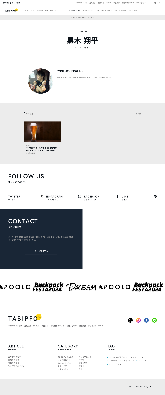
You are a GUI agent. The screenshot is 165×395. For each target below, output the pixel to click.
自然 (115, 10)
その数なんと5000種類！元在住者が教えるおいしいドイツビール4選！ (41, 149)
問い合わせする (41, 251)
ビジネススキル (64, 360)
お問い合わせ (141, 3)
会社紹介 (92, 3)
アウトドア (62, 366)
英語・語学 (122, 10)
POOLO (108, 3)
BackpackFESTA (89, 10)
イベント (53, 10)
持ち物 (81, 360)
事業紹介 (101, 3)
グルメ (28, 145)
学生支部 (116, 3)
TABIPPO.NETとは (81, 3)
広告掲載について (128, 3)
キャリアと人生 (85, 357)
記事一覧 (40, 10)
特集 (46, 10)
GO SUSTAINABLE (105, 10)
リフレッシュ (63, 369)
